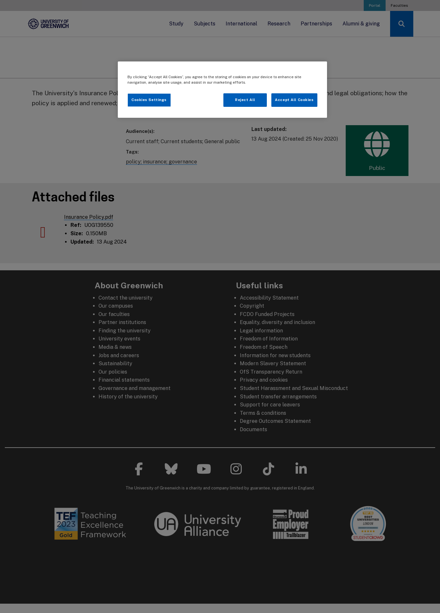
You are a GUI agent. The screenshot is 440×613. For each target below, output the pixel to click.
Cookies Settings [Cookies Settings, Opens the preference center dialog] (149, 100)
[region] (222, 89)
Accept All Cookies (294, 100)
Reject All (245, 100)
